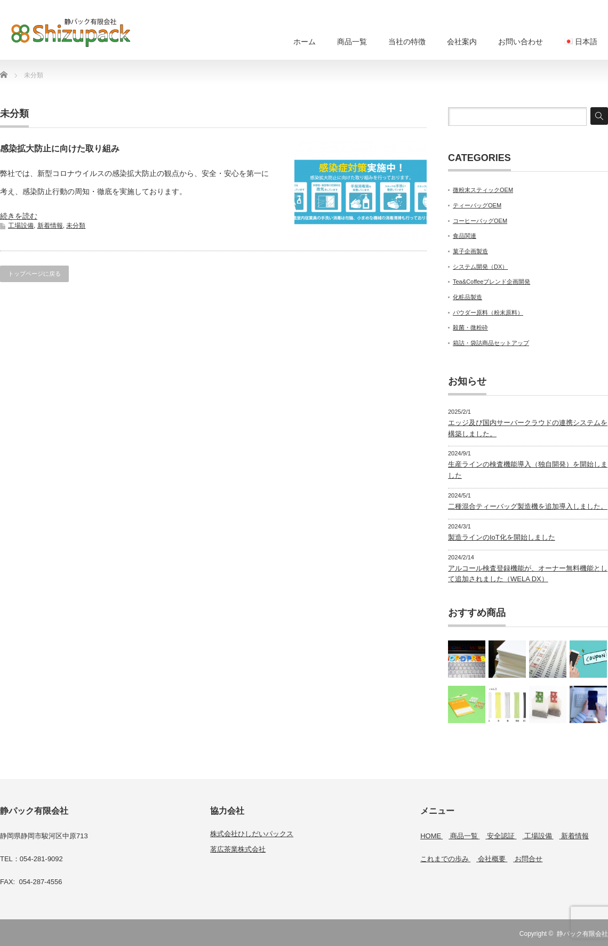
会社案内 (462, 41)
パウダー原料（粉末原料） (488, 312)
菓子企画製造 (470, 251)
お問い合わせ (520, 41)
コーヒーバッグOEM (480, 221)
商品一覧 (352, 41)
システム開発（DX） (480, 266)
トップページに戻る (34, 273)
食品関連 (464, 236)
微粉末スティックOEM (483, 190)
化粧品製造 (467, 297)
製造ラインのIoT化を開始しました (501, 537)
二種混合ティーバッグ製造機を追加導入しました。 (527, 506)
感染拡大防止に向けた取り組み (59, 148)
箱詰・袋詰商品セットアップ (491, 343)
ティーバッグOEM (477, 205)
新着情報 (50, 225)
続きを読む (18, 216)
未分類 (75, 225)
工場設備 (21, 225)
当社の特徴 (407, 41)
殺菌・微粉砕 (470, 327)
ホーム (304, 41)
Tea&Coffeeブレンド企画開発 (491, 281)
